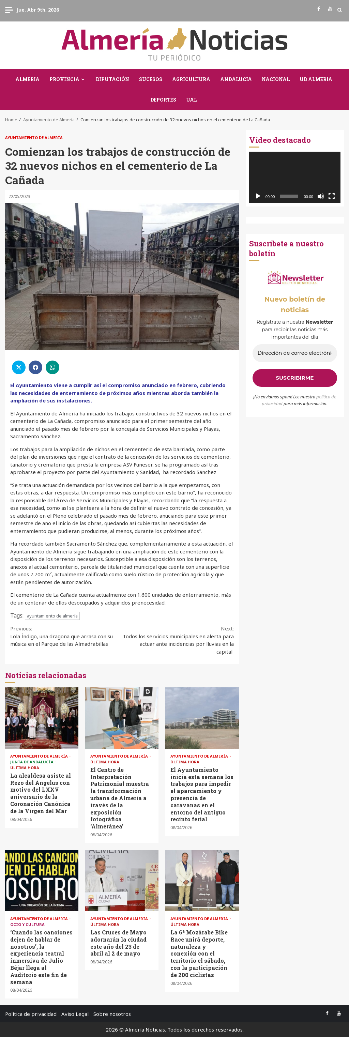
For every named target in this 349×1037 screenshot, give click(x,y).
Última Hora (24, 767)
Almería (27, 79)
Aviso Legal (75, 1013)
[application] (294, 177)
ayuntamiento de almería (52, 616)
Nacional (276, 79)
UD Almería (316, 79)
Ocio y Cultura (27, 924)
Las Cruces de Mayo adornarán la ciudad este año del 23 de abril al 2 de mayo (121, 880)
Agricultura (191, 79)
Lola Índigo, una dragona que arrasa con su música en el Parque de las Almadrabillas (66, 636)
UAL (191, 99)
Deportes (163, 99)
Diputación (112, 79)
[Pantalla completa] (331, 196)
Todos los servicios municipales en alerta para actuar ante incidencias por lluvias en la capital (178, 640)
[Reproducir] (258, 196)
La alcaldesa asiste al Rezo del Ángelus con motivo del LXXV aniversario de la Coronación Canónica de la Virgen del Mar (41, 718)
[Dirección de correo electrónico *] (295, 353)
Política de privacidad (31, 1013)
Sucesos (150, 79)
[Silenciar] (320, 196)
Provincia (64, 79)
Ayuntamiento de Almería (34, 137)
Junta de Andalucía (32, 762)
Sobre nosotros (112, 1013)
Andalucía (236, 79)
